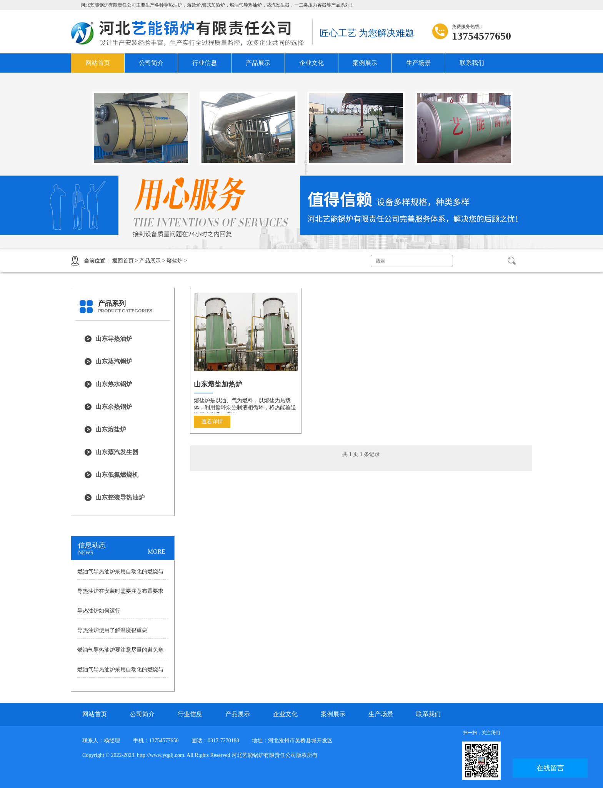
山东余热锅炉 (113, 406)
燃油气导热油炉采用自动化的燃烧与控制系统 (120, 574)
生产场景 (418, 63)
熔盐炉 (175, 261)
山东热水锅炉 (113, 384)
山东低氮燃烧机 (116, 474)
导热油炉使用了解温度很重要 (112, 630)
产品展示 (258, 63)
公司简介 (151, 63)
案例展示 (365, 63)
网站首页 (97, 63)
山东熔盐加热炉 (218, 384)
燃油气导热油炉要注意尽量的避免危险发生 (120, 652)
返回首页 (123, 261)
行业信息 (204, 63)
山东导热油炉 (113, 338)
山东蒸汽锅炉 (113, 361)
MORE (156, 551)
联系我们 (472, 63)
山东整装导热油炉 (120, 497)
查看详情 (212, 422)
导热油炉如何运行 (98, 611)
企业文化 (311, 63)
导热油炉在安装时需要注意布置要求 (120, 591)
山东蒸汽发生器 (116, 452)
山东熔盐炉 (110, 429)
